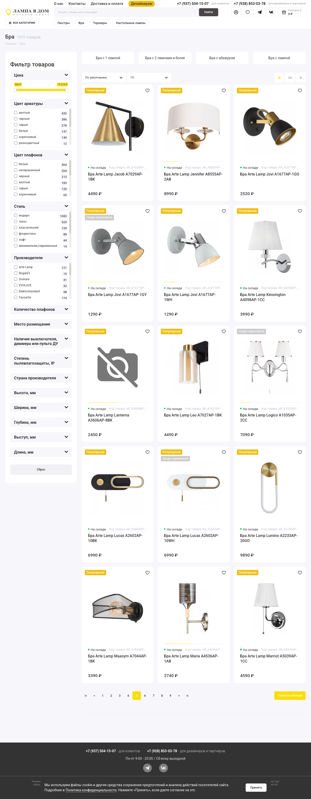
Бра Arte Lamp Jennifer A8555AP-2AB (193, 177)
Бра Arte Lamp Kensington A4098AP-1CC (262, 297)
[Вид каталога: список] (290, 77)
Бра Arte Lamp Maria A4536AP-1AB (191, 658)
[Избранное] (247, 12)
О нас (58, 3)
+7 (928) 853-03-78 (250, 3)
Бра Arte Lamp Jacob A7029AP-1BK (115, 177)
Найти (208, 12)
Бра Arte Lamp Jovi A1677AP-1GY (117, 294)
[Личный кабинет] (236, 12)
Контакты (77, 3)
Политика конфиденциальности (91, 790)
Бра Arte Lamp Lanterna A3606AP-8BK (108, 418)
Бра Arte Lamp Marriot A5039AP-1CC (268, 658)
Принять (256, 787)
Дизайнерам (142, 3)
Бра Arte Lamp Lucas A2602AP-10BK (115, 538)
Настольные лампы (131, 23)
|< (86, 695)
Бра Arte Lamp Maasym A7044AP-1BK (117, 658)
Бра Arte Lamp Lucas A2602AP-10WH (191, 538)
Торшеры (100, 23)
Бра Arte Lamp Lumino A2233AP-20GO (268, 538)
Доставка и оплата (107, 3)
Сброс (41, 469)
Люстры (63, 23)
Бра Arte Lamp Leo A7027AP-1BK (193, 415)
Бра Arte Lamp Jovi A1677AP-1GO (269, 174)
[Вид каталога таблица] (301, 77)
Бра (81, 23)
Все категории (22, 22)
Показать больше (290, 695)
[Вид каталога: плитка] (279, 77)
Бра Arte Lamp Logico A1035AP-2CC (268, 418)
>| (187, 695)
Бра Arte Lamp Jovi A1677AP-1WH (190, 297)
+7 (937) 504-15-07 (192, 3)
